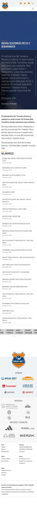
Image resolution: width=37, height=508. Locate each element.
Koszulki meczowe (6, 470)
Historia (3, 449)
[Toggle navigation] (33, 9)
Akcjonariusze (5, 451)
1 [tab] (13, 336)
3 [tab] (18, 336)
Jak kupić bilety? (5, 458)
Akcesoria (4, 472)
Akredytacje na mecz (24, 458)
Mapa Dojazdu (5, 461)
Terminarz (22, 451)
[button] (33, 3)
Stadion (3, 447)
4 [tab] (21, 336)
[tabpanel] (18, 332)
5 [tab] (24, 336)
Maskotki (3, 475)
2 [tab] (16, 336)
